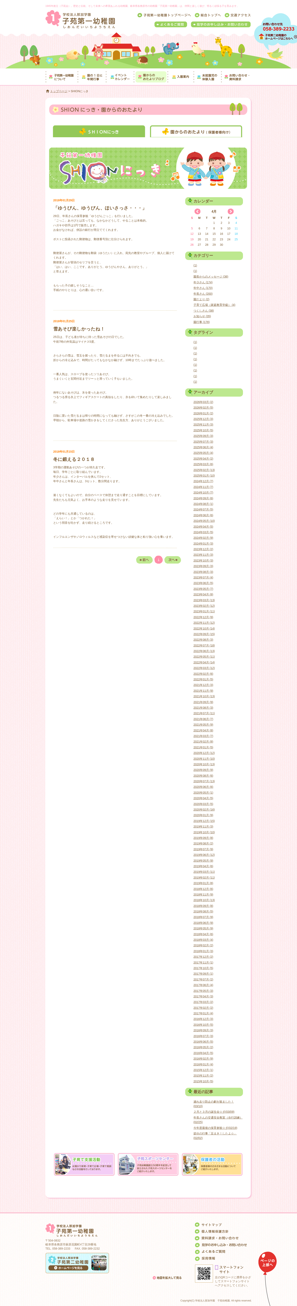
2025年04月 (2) (203, 458)
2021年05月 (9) (203, 724)
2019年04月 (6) (203, 866)
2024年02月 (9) (203, 537)
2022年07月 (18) (204, 645)
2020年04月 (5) (203, 798)
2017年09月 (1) (203, 973)
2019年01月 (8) (203, 883)
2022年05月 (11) (204, 656)
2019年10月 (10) (204, 832)
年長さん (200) (203, 293)
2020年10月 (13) (204, 764)
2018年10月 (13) (204, 900)
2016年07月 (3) (203, 1036)
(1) (195, 265)
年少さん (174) (203, 282)
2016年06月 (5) (203, 1041)
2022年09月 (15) (204, 634)
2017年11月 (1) (203, 962)
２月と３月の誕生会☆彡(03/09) (213, 1111)
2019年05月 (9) (203, 860)
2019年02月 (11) (204, 877)
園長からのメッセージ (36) (210, 276)
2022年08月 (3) (203, 639)
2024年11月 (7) (203, 487)
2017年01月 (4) (203, 1013)
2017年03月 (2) (203, 1002)
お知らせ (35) (202, 316)
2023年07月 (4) (203, 577)
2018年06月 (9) (203, 922)
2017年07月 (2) (203, 979)
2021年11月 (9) (203, 690)
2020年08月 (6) (203, 775)
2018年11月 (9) (203, 894)
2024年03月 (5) (203, 532)
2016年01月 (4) (203, 1064)
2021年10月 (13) (204, 696)
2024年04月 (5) (203, 526)
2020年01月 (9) (203, 815)
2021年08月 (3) (203, 707)
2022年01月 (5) (203, 679)
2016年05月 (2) (203, 1047)
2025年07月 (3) (203, 441)
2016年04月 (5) (203, 1053)
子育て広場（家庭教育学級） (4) (214, 305)
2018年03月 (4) (203, 939)
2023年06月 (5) (203, 583)
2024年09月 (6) (203, 498)
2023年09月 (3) (203, 566)
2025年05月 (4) (203, 452)
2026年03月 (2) (203, 402)
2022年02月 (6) (203, 673)
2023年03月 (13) (204, 600)
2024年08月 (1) (203, 504)
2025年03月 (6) (203, 464)
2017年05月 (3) (203, 990)
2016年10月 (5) (203, 1024)
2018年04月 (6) (203, 934)
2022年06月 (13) (204, 651)
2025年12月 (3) (203, 419)
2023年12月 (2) (203, 549)
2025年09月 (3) (203, 436)
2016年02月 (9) (203, 1058)
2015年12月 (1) (203, 1070)
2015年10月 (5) (203, 1081)
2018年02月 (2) (203, 945)
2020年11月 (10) (204, 758)
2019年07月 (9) (203, 849)
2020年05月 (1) (203, 792)
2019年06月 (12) (204, 854)
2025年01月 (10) (204, 475)
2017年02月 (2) (203, 1007)
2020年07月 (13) (204, 781)
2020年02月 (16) (204, 809)
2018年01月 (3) (203, 951)
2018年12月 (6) (203, 889)
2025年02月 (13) (204, 470)
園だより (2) (201, 299)
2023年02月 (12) (204, 605)
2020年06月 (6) (203, 786)
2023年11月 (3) (203, 554)
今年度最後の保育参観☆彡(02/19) (215, 1127)
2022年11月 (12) (204, 622)
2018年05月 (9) (203, 928)
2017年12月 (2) (203, 956)
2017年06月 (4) (203, 985)
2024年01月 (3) (203, 543)
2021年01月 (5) (203, 747)
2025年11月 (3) (203, 424)
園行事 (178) (201, 322)
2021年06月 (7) (203, 719)
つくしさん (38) (203, 310)
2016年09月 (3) (203, 1030)
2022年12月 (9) (203, 617)
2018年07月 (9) (203, 917)
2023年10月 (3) (203, 560)
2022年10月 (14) (204, 628)
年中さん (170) (203, 288)
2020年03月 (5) (203, 804)
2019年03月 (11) (204, 871)
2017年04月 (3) (203, 996)
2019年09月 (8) (203, 838)
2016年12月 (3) (203, 1019)
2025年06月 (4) (203, 447)
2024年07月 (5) (203, 509)
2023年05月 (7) (203, 588)
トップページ (58, 91)
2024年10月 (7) (203, 492)
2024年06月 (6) (203, 515)
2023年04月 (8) (203, 594)
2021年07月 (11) (204, 713)
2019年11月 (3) (203, 826)
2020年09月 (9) (203, 770)
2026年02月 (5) (203, 407)
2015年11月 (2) (203, 1075)
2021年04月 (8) (203, 730)
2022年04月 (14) (204, 662)
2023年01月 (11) (204, 611)
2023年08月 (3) (203, 572)
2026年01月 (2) (203, 413)
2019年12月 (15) (204, 821)
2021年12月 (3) (203, 685)
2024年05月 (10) (204, 520)
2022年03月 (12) (204, 668)
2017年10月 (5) (203, 968)
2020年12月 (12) (204, 753)
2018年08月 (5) (203, 911)
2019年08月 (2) (203, 843)
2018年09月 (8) (203, 906)
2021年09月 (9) (203, 702)
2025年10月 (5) (203, 430)
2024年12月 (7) (203, 481)
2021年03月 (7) (203, 736)
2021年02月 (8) (203, 741)
